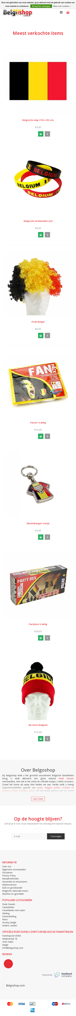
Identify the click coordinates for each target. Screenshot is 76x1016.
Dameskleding (9, 916)
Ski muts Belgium (38, 724)
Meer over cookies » (62, 6)
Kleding (5, 913)
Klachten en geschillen (13, 893)
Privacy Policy (9, 875)
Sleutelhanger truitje (38, 523)
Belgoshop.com (15, 985)
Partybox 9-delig (38, 624)
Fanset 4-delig (38, 422)
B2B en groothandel (12, 887)
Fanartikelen (8, 907)
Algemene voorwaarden (14, 869)
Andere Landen (9, 925)
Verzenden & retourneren (14, 881)
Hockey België (9, 922)
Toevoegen (55, 836)
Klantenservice (9, 884)
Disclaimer (7, 872)
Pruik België (38, 321)
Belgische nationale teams (15, 890)
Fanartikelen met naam (13, 910)
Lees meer (38, 798)
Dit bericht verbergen (41, 6)
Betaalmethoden (10, 878)
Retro (5, 919)
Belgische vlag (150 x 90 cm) (38, 119)
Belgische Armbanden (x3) (38, 220)
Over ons (6, 866)
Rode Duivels (66, 778)
